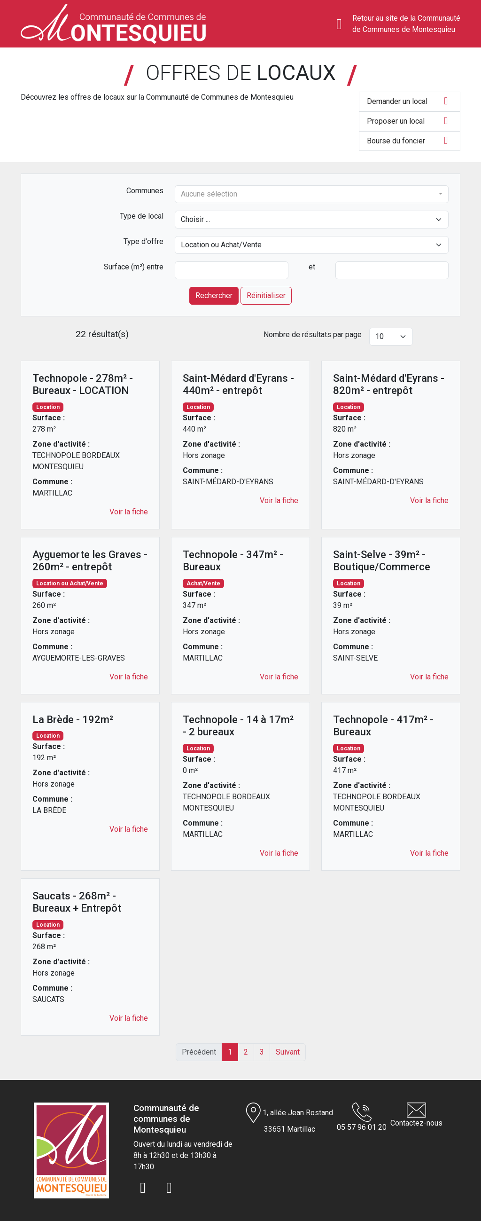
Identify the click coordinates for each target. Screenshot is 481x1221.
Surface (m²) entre (133, 266)
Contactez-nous (416, 1115)
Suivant (288, 1052)
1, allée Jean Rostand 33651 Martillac (289, 1118)
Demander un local (409, 101)
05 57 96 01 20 (362, 1117)
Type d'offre (143, 241)
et (312, 266)
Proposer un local (409, 121)
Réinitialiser (266, 295)
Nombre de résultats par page (313, 334)
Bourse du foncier (409, 140)
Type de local (141, 216)
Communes (144, 190)
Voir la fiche (128, 511)
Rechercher (214, 295)
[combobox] (312, 194)
